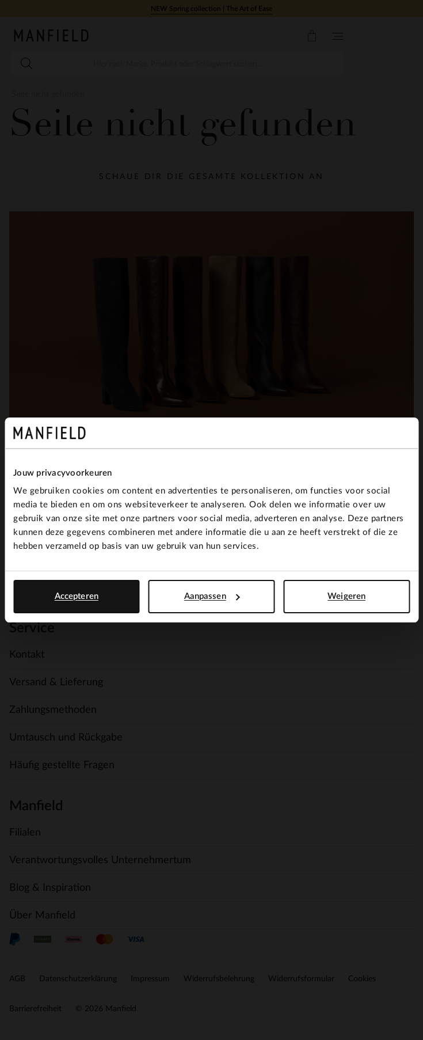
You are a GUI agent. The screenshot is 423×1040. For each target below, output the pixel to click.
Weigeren (346, 596)
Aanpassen (212, 596)
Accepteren (76, 596)
